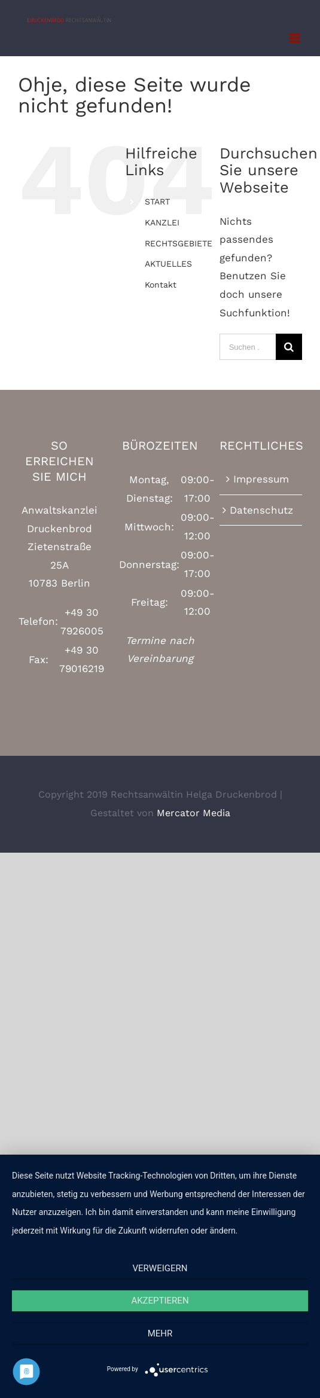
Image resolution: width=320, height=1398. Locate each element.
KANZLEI (162, 222)
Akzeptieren (159, 1300)
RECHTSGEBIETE (178, 243)
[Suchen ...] (248, 347)
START (157, 201)
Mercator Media (193, 813)
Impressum (261, 479)
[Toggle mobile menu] (295, 38)
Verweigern (160, 1268)
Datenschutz (261, 510)
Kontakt (160, 284)
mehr (160, 1333)
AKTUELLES (168, 263)
